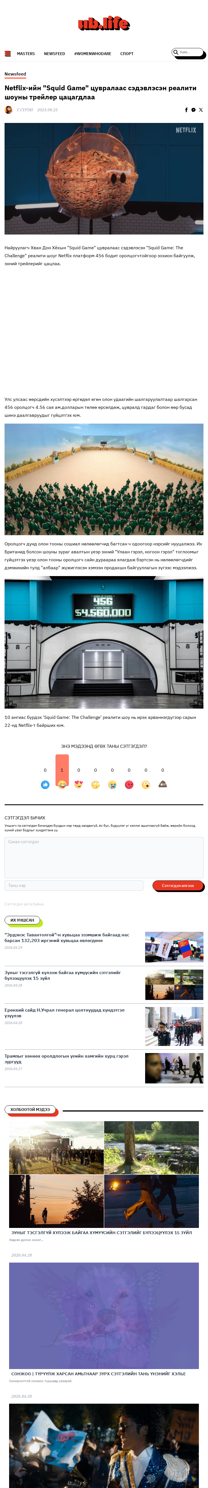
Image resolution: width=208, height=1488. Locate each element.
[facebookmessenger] (193, 109)
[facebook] (186, 109)
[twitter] (200, 109)
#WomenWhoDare (92, 53)
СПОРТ (126, 53)
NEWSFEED (54, 53)
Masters (26, 53)
